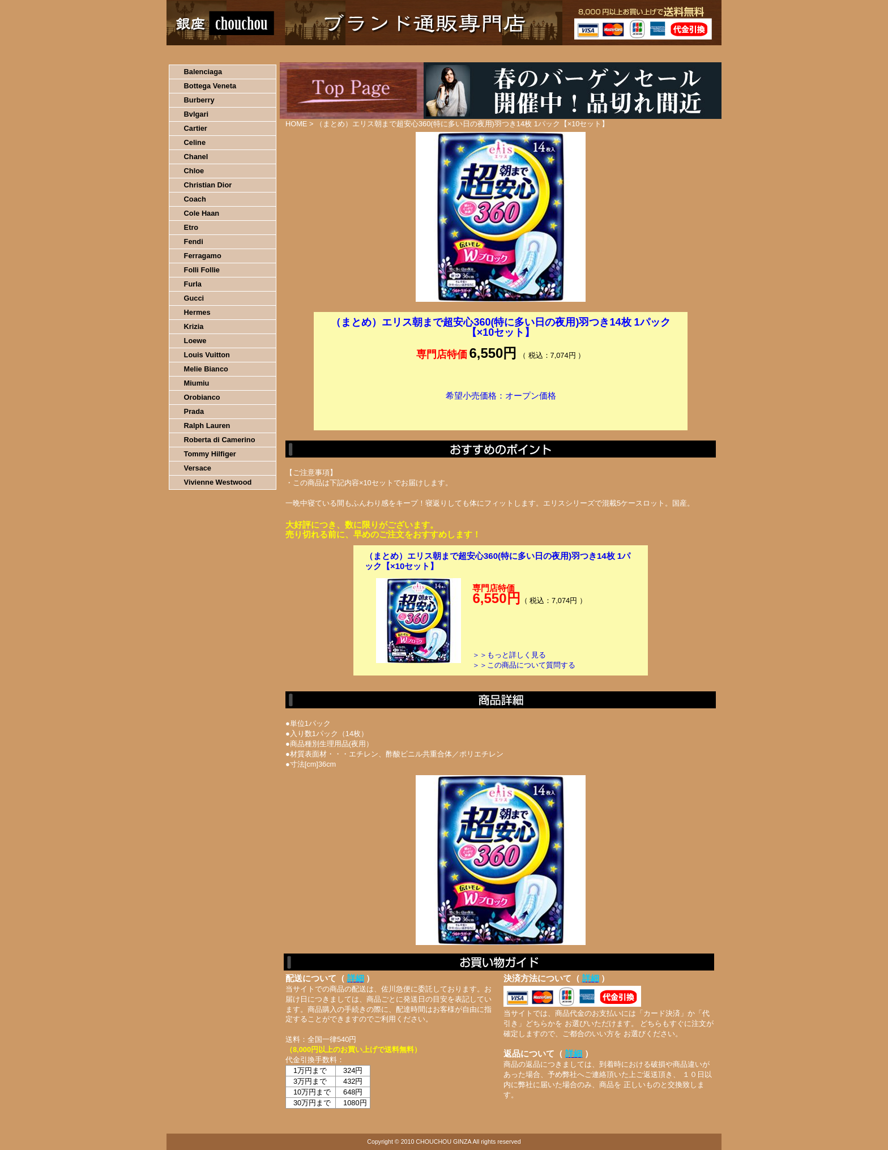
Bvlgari (196, 114)
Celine (195, 142)
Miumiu (197, 383)
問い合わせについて (585, 53)
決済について (363, 53)
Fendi (193, 241)
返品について (511, 53)
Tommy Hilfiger (210, 454)
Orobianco (202, 397)
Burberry (199, 100)
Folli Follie (202, 270)
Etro (191, 227)
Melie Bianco (206, 369)
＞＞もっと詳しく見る (509, 655)
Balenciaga (203, 71)
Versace (197, 468)
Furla (193, 284)
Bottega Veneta (210, 86)
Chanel (196, 156)
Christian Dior (208, 185)
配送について (437, 53)
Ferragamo (202, 255)
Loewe (195, 340)
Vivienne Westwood (218, 482)
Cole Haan (202, 213)
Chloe (194, 170)
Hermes (197, 312)
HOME (216, 53)
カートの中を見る (662, 53)
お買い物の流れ (284, 53)
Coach (195, 199)
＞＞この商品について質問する (523, 665)
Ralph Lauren (207, 425)
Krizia (194, 326)
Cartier (195, 128)
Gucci (194, 298)
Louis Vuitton (207, 354)
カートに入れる (500, 413)
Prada (194, 411)
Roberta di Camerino (219, 439)
